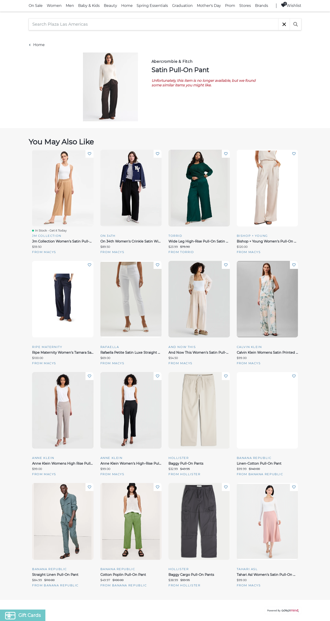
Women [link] (54, 5)
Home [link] (127, 5)
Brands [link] (261, 5)
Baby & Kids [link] (89, 5)
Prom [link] (230, 5)
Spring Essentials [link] (152, 5)
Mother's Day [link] (209, 5)
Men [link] (70, 5)
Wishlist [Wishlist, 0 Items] (291, 5)
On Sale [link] (36, 5)
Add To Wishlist (89, 153)
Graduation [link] (182, 5)
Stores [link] (245, 5)
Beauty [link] (110, 5)
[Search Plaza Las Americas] (153, 24)
